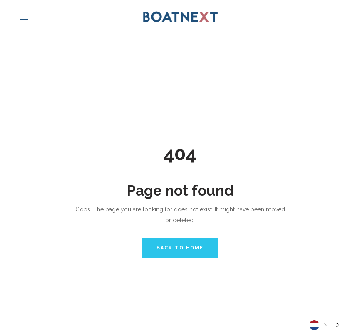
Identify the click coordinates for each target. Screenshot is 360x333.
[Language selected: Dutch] (324, 325)
